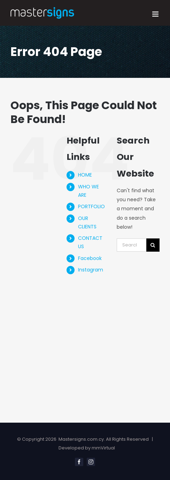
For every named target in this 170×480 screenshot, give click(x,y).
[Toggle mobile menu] (156, 14)
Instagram (90, 269)
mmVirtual (103, 448)
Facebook (90, 258)
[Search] (153, 245)
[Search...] (131, 245)
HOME (85, 174)
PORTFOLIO (91, 206)
